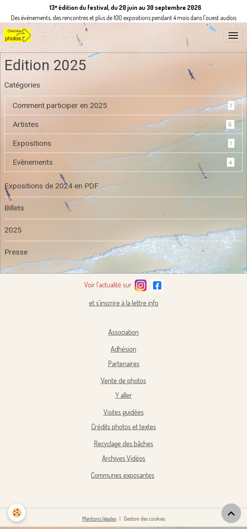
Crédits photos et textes (123, 426)
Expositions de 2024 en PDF (51, 185)
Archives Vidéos (123, 458)
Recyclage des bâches (123, 443)
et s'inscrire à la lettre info (123, 302)
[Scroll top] (231, 513)
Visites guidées (124, 412)
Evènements (33, 162)
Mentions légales (99, 518)
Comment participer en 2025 (60, 105)
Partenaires (123, 363)
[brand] (19, 35)
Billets (14, 207)
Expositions (32, 143)
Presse (16, 252)
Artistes (26, 124)
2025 (13, 230)
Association (123, 332)
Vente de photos (123, 380)
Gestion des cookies (144, 518)
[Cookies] (17, 513)
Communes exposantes (122, 475)
